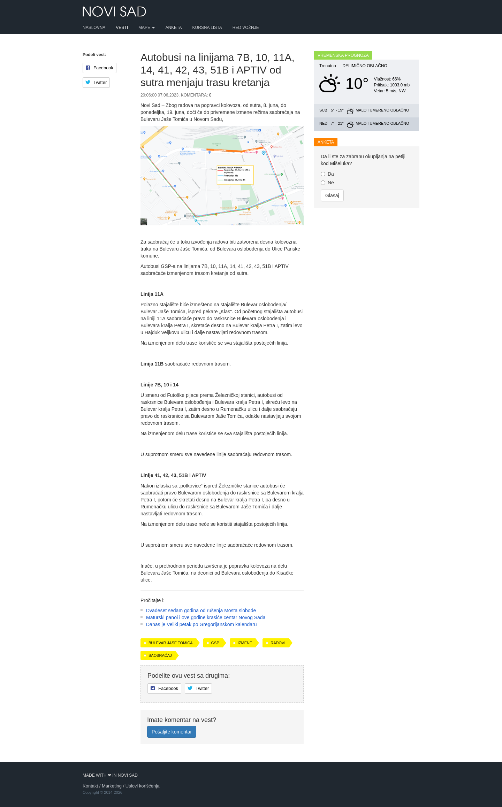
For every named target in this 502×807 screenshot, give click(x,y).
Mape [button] (146, 27)
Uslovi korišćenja (143, 786)
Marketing (112, 786)
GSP (215, 643)
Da (327, 174)
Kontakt (90, 786)
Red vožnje (246, 27)
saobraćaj (160, 655)
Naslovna (94, 27)
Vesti (122, 27)
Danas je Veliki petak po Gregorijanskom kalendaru (201, 624)
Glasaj (332, 195)
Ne (327, 182)
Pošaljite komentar (172, 732)
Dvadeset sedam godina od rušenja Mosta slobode (201, 610)
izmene (245, 643)
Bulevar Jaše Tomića (171, 643)
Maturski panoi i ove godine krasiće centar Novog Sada (205, 617)
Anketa (173, 27)
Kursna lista (207, 27)
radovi (278, 643)
